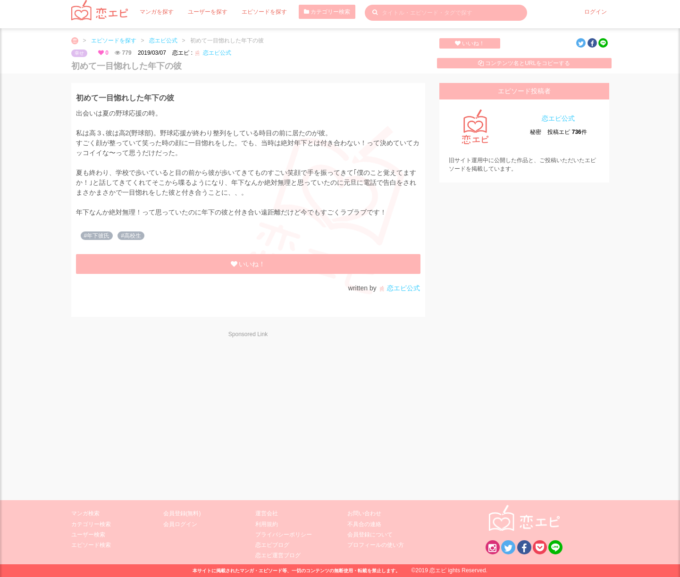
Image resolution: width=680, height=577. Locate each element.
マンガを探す (157, 11)
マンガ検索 (85, 513)
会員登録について (370, 534)
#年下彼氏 (97, 235)
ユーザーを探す (207, 11)
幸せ (79, 53)
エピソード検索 (91, 545)
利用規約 (266, 524)
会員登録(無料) (182, 513)
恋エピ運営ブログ (278, 555)
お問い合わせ (364, 513)
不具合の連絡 (364, 524)
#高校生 (131, 235)
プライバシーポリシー (283, 534)
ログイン (595, 11)
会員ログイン (180, 524)
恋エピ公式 (163, 40)
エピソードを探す (264, 11)
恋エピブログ (272, 545)
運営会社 (266, 513)
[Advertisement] (156, 413)
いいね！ (470, 43)
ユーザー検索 (88, 534)
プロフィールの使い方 (375, 545)
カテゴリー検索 (327, 11)
